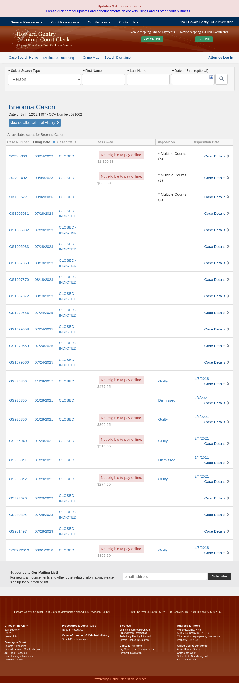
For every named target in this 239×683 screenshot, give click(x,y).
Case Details (214, 156)
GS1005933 (19, 246)
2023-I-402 (18, 178)
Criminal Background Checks (135, 629)
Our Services (98, 22)
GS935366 (18, 419)
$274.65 (104, 484)
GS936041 (18, 460)
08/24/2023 (44, 156)
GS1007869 (19, 263)
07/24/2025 (44, 313)
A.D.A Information (186, 659)
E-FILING (204, 39)
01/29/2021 (44, 441)
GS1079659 (19, 346)
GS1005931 (19, 213)
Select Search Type (24, 71)
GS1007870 (19, 280)
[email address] (165, 576)
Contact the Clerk (186, 653)
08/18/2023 (44, 263)
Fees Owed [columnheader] (104, 142)
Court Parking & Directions (19, 656)
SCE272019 (19, 550)
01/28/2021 (44, 400)
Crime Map (91, 57)
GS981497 (18, 531)
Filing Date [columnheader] (41, 142)
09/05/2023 (44, 178)
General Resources (26, 22)
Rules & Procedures (72, 629)
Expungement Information (133, 633)
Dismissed (166, 400)
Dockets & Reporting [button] (60, 58)
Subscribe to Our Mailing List (192, 656)
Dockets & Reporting (16, 646)
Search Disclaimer (118, 57)
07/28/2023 (44, 213)
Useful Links (11, 636)
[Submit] (221, 79)
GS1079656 (19, 313)
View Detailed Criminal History (34, 123)
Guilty (163, 381)
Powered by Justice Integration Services (119, 679)
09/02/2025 (44, 197)
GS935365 (18, 400)
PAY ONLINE (152, 39)
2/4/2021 (202, 398)
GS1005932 (19, 230)
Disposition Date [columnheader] (206, 142)
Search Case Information (75, 639)
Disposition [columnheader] (166, 142)
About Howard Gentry (194, 22)
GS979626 (18, 498)
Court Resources (64, 22)
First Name (92, 71)
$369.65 (104, 425)
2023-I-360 (18, 156)
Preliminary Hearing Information (136, 636)
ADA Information (222, 22)
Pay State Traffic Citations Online (137, 649)
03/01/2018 (44, 550)
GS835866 (18, 381)
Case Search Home (23, 57)
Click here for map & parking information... (199, 636)
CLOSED (66, 156)
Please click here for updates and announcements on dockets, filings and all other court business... (119, 11)
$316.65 (104, 446)
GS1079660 (19, 362)
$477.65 (104, 386)
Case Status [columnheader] (66, 142)
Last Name (136, 71)
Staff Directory (12, 629)
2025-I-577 (18, 197)
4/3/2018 (202, 378)
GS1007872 (19, 296)
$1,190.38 (105, 161)
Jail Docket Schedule (16, 653)
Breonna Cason (32, 107)
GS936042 (18, 479)
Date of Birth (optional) (190, 71)
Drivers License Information (134, 640)
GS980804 (18, 515)
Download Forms (14, 659)
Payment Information (131, 653)
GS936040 (18, 441)
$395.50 (104, 555)
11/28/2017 (44, 381)
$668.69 (104, 183)
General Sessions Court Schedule (23, 649)
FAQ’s (8, 633)
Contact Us (128, 22)
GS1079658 (19, 329)
